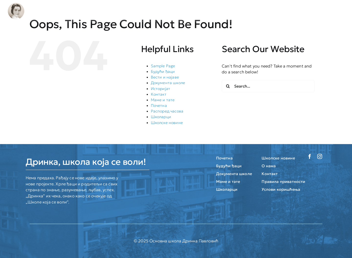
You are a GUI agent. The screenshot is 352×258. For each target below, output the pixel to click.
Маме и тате (163, 99)
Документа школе (168, 82)
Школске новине (167, 122)
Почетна (159, 105)
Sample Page (163, 65)
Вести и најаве (165, 77)
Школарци (161, 116)
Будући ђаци (163, 71)
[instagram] (319, 156)
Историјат (160, 88)
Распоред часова (167, 111)
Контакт (158, 94)
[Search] (228, 86)
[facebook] (309, 156)
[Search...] (268, 86)
